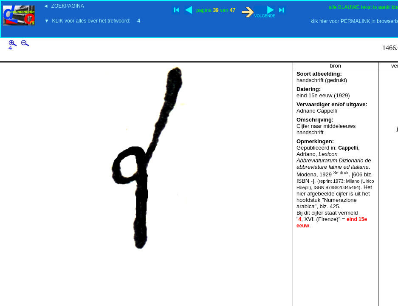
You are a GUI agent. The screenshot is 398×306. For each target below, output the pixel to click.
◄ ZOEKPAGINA (63, 6)
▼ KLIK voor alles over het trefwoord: (92, 21)
